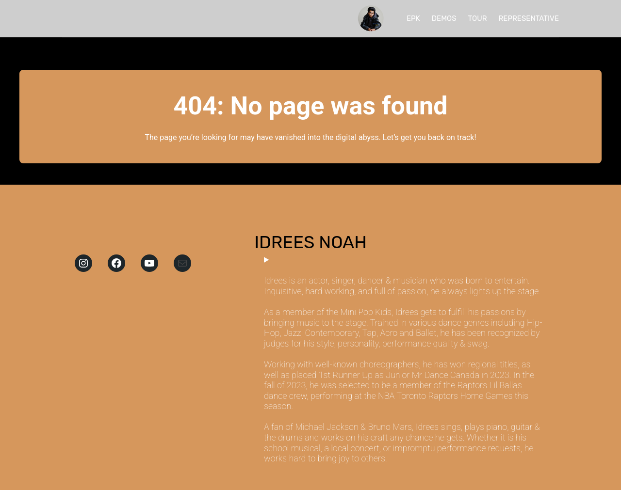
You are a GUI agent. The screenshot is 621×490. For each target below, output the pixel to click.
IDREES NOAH (310, 242)
